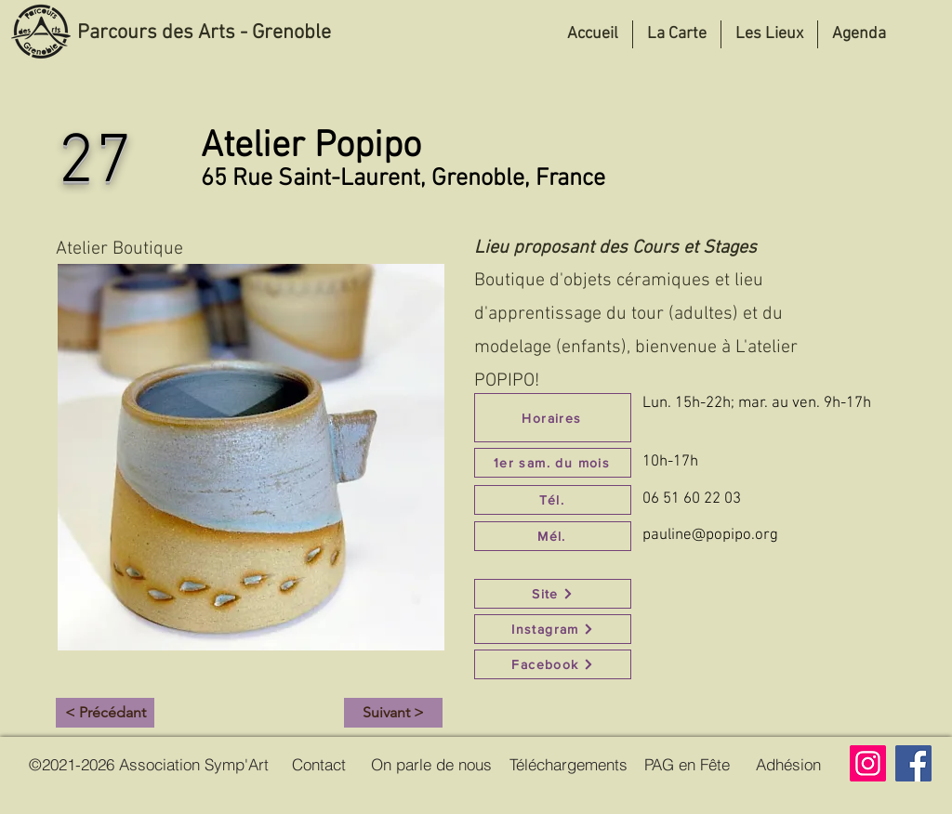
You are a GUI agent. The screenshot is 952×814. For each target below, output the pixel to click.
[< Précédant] (105, 713)
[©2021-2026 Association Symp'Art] (148, 763)
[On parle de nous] (431, 763)
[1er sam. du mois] (552, 463)
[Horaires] (552, 417)
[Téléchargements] (568, 763)
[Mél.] (552, 536)
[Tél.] (552, 500)
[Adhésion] (788, 763)
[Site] (552, 594)
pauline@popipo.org (710, 535)
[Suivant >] (393, 713)
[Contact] (319, 763)
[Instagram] (552, 629)
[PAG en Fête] (686, 763)
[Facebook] (552, 664)
